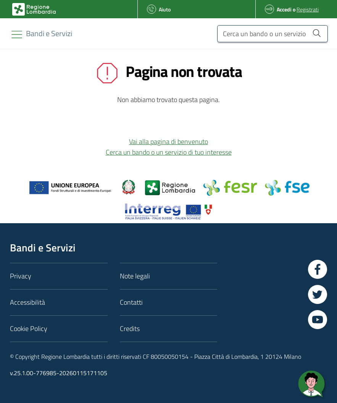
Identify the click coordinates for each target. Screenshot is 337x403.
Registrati (308, 9)
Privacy (20, 276)
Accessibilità (27, 302)
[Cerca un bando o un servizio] (272, 33)
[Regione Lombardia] (49, 33)
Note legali (135, 276)
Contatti (131, 302)
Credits (130, 328)
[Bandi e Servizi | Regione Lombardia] (34, 9)
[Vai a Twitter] (317, 294)
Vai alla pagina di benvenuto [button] (168, 141)
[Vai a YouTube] (317, 319)
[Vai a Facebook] (317, 269)
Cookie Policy (28, 328)
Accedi (284, 9)
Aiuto (165, 9)
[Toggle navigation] (16, 34)
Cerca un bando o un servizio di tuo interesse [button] (169, 152)
